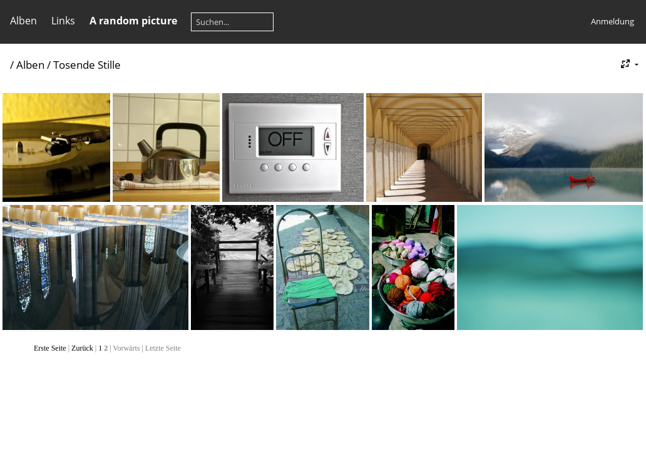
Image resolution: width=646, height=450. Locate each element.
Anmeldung (612, 21)
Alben (23, 21)
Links (63, 21)
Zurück (82, 348)
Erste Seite (50, 348)
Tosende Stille (87, 65)
